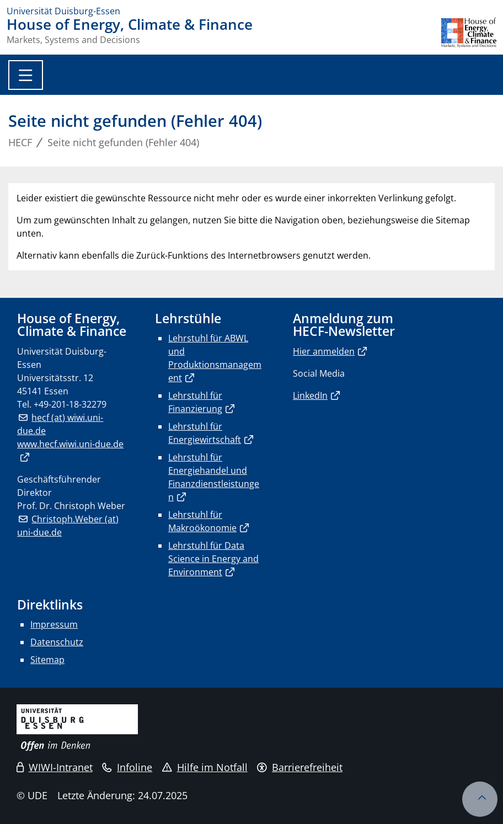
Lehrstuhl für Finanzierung (195, 402)
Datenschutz (56, 642)
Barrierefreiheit (300, 767)
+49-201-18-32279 (70, 404)
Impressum (54, 624)
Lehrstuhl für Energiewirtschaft (204, 433)
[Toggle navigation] (25, 75)
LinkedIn (310, 395)
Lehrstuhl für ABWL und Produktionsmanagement (214, 358)
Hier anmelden (324, 351)
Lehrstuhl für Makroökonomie (202, 521)
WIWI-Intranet (55, 767)
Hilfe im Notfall (205, 767)
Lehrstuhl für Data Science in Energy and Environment (213, 558)
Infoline (127, 767)
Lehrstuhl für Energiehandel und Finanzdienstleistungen (213, 477)
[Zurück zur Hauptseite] (468, 33)
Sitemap (47, 660)
